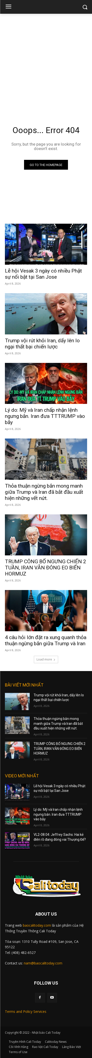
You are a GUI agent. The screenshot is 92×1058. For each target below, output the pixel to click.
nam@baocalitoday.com (43, 963)
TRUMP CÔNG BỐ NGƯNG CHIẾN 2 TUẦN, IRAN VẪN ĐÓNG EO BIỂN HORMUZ (45, 568)
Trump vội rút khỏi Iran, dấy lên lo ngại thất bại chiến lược (42, 344)
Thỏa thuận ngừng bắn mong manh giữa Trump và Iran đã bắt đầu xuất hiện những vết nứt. (44, 492)
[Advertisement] (46, 62)
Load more (46, 659)
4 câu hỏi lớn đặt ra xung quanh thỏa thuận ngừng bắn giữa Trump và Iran (45, 640)
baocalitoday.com (37, 925)
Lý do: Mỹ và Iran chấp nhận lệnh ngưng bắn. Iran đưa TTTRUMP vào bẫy (45, 416)
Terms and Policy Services (25, 1011)
